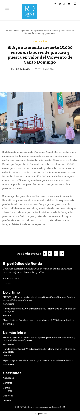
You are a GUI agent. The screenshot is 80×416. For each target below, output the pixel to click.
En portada (8, 324)
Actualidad (8, 304)
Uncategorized (21, 30)
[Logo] (28, 253)
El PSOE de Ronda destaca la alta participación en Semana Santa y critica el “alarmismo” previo (39, 299)
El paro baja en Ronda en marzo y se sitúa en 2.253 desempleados (38, 320)
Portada (7, 315)
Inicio (9, 30)
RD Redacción (23, 69)
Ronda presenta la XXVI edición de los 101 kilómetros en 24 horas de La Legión (39, 310)
